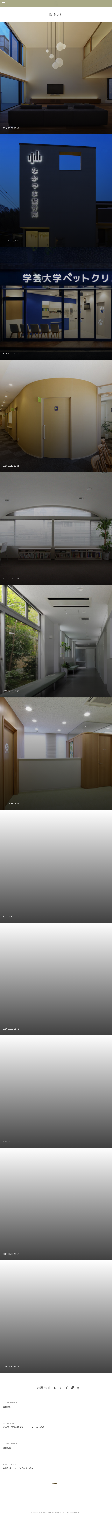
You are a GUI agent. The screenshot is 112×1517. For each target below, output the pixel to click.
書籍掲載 (7, 1407)
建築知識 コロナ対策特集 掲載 (18, 1468)
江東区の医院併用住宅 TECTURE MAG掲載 (23, 1427)
